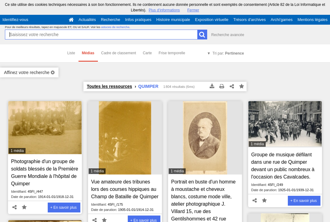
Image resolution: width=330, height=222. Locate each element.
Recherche (110, 19)
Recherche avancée (227, 35)
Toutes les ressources (109, 86)
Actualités (87, 19)
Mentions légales (312, 19)
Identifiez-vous (15, 19)
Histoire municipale (173, 19)
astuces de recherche (115, 27)
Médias (88, 53)
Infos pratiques (138, 19)
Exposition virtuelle (211, 19)
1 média (17, 151)
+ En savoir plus (63, 207)
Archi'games (281, 19)
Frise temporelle (172, 53)
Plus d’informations (164, 10)
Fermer (193, 10)
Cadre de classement (118, 53)
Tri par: (228, 53)
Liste (71, 53)
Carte (147, 53)
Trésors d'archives (249, 19)
